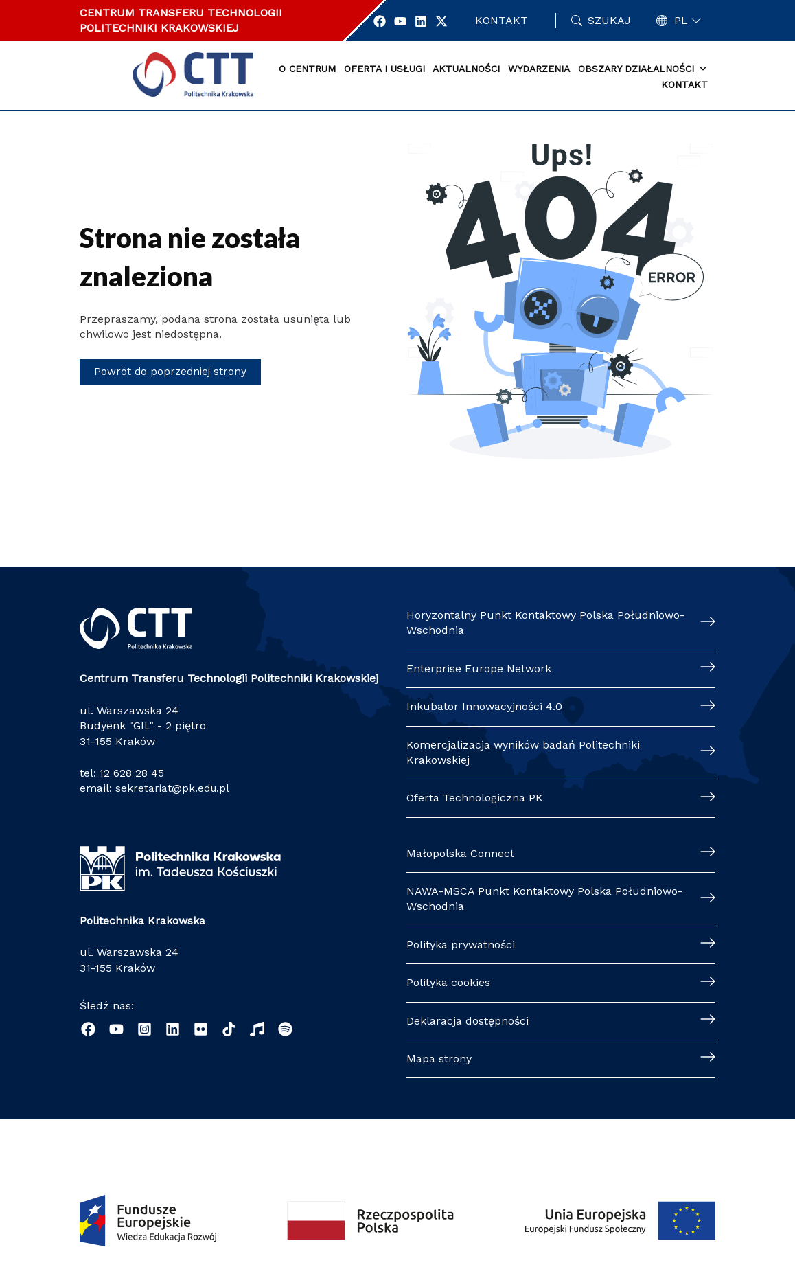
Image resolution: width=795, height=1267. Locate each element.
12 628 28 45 (132, 772)
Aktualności (466, 68)
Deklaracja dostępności (467, 1020)
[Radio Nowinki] (257, 1029)
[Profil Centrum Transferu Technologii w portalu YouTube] (406, 21)
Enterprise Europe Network (478, 668)
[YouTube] (116, 1029)
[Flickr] (200, 1029)
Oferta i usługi (384, 68)
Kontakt (504, 20)
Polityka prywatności (460, 944)
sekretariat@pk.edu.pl (173, 788)
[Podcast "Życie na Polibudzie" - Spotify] (285, 1029)
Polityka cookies (448, 982)
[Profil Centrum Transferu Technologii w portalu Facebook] (385, 21)
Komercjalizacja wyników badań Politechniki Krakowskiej (523, 752)
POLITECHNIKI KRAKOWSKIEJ (159, 27)
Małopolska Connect (460, 853)
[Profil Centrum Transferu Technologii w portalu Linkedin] (426, 21)
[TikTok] (229, 1029)
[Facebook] (88, 1029)
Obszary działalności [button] (643, 69)
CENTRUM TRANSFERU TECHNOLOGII (181, 12)
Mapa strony (439, 1058)
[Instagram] (144, 1029)
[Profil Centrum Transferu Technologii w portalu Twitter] (447, 21)
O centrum (307, 68)
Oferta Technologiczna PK (474, 797)
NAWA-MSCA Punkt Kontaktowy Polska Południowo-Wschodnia (544, 898)
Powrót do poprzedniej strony (172, 371)
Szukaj (609, 20)
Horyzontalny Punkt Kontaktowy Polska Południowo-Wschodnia (545, 622)
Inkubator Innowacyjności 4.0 (484, 706)
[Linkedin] (172, 1029)
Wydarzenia (539, 68)
